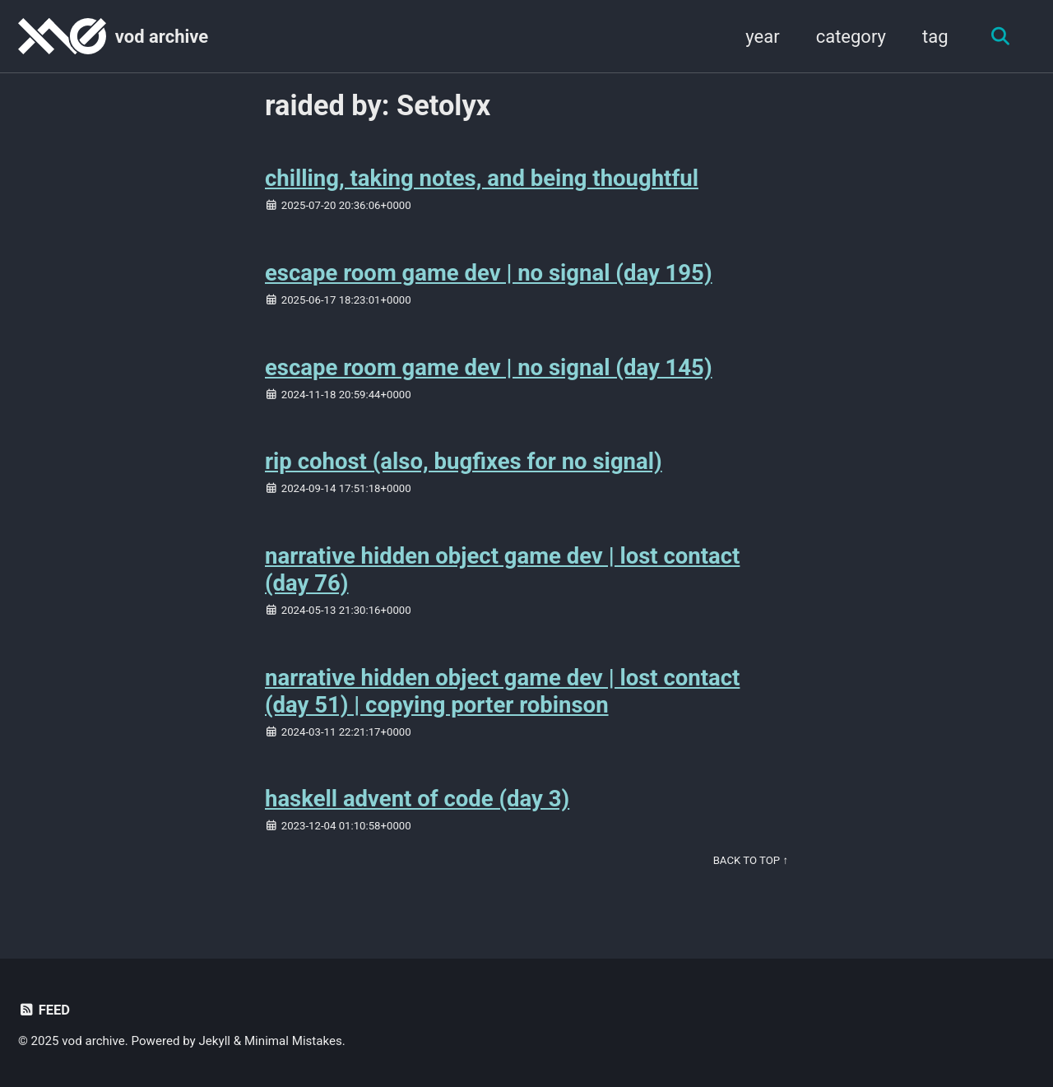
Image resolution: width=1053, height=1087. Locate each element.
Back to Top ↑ (750, 860)
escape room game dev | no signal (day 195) (488, 272)
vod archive (161, 36)
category (851, 36)
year (762, 36)
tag (935, 36)
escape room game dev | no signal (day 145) (488, 367)
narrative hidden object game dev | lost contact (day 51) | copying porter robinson (502, 691)
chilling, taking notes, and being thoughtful (481, 178)
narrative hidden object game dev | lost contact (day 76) (502, 569)
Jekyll (215, 1041)
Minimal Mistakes (293, 1041)
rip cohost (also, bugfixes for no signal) (463, 461)
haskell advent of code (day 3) (417, 798)
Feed (44, 1010)
